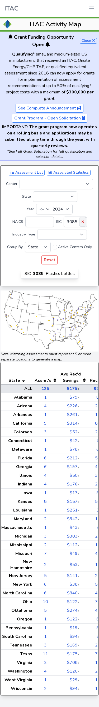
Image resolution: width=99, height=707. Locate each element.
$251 (73, 510)
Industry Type (23, 234)
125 (45, 389)
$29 (74, 680)
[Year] (54, 209)
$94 (74, 636)
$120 (73, 671)
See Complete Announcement (49, 108)
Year (30, 209)
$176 (73, 484)
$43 (74, 527)
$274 (73, 610)
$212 (73, 458)
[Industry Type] (62, 234)
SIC (59, 221)
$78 (74, 449)
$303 (73, 536)
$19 (74, 628)
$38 (74, 584)
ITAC (11, 8)
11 (45, 654)
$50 (74, 475)
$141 (73, 576)
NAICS (17, 221)
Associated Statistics (69, 172)
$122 (73, 602)
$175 (73, 389)
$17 (74, 493)
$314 (73, 423)
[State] (55, 196)
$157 (73, 501)
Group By (15, 246)
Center (11, 183)
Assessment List (27, 172)
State (26, 196)
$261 (73, 415)
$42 (74, 441)
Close (88, 40)
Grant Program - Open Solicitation (49, 118)
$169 (73, 645)
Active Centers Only (75, 246)
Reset (49, 260)
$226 (73, 406)
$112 (73, 545)
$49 (74, 553)
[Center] (56, 184)
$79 (74, 397)
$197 (73, 467)
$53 (74, 565)
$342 (73, 519)
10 (45, 602)
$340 (73, 593)
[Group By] (38, 247)
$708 (73, 662)
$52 (74, 432)
